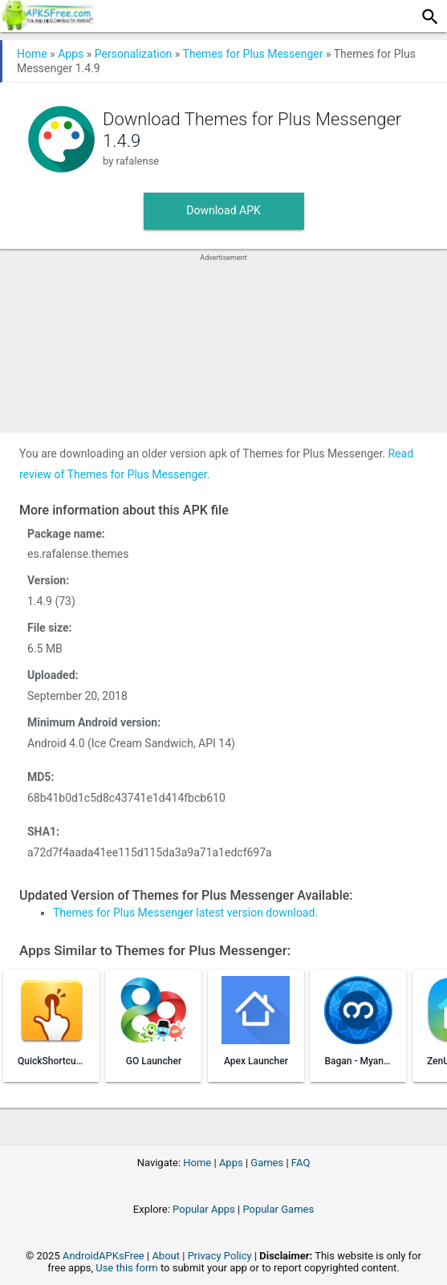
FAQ (300, 1163)
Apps (70, 53)
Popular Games (278, 1209)
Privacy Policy (220, 1256)
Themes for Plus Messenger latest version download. (185, 912)
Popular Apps (204, 1209)
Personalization (134, 53)
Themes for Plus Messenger (253, 53)
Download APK (223, 210)
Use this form (126, 1268)
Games (266, 1163)
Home (32, 53)
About (166, 1256)
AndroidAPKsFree (103, 1256)
